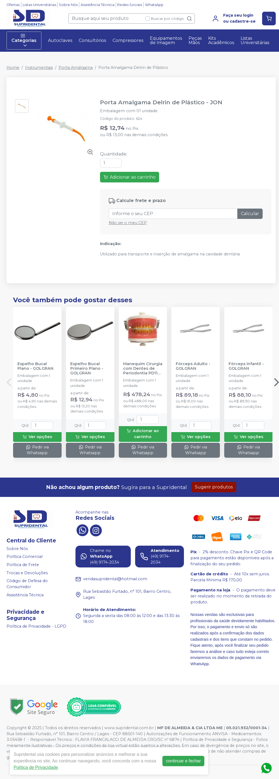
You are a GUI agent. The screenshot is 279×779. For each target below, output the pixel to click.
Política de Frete (23, 564)
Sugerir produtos (214, 487)
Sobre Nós (68, 5)
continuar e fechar (183, 761)
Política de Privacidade (36, 767)
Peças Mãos (195, 40)
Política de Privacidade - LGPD (36, 626)
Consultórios (92, 40)
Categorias (24, 40)
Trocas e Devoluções (27, 572)
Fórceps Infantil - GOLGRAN (246, 366)
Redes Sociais (129, 5)
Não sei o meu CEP (128, 222)
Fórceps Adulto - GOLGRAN (193, 366)
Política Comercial (25, 556)
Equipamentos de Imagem (166, 40)
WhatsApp (154, 5)
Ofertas (13, 5)
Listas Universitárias (39, 5)
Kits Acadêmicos (221, 40)
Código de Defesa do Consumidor (27, 583)
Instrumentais (39, 67)
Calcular (250, 213)
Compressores (128, 40)
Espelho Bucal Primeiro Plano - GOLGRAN (86, 369)
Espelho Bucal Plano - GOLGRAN (35, 366)
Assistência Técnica (97, 5)
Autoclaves (60, 40)
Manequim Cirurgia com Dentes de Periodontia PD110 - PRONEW (142, 369)
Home (13, 67)
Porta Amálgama (76, 67)
